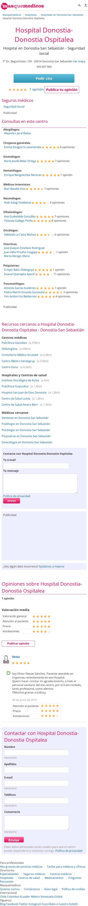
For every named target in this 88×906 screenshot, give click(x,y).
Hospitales (6, 878)
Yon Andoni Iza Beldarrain (20, 296)
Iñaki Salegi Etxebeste (17, 202)
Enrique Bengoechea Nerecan (23, 175)
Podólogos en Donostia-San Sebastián (26, 424)
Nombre (9, 747)
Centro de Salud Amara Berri (20, 404)
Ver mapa (79, 61)
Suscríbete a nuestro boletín (60, 904)
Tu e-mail (9, 460)
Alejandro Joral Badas (17, 133)
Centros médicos (61, 874)
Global (58, 896)
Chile (3, 896)
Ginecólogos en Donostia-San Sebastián (27, 442)
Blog (3, 904)
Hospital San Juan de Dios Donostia (24, 392)
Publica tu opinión (62, 89)
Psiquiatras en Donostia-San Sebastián (26, 436)
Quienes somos (10, 889)
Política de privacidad (16, 496)
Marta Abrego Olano (17, 256)
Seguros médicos (34, 874)
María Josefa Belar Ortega (20, 161)
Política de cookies (73, 889)
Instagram (35, 904)
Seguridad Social (14, 106)
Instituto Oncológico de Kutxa (20, 380)
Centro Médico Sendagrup (18, 361)
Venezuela (47, 896)
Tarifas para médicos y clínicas (66, 866)
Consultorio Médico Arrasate (20, 355)
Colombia (13, 896)
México (35, 896)
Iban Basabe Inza (14, 188)
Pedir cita (44, 78)
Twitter (23, 904)
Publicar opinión (18, 643)
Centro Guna (10, 367)
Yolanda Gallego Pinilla (18, 220)
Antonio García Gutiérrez (20, 288)
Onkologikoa (9, 349)
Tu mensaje (11, 471)
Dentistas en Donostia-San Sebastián (25, 418)
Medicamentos (54, 878)
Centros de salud (29, 878)
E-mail (8, 777)
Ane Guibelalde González (20, 216)
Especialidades (9, 874)
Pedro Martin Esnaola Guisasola (24, 292)
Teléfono (10, 795)
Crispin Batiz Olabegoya (19, 270)
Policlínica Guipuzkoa (15, 386)
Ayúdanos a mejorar (52, 566)
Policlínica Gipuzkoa (14, 343)
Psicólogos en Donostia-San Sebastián (26, 430)
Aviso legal (50, 889)
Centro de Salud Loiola (16, 398)
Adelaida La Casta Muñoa (20, 234)
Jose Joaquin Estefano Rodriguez (24, 248)
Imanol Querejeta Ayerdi (19, 274)
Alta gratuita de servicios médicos (21, 866)
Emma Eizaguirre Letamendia (22, 147)
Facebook (12, 904)
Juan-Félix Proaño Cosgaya (20, 252)
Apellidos (10, 764)
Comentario (12, 812)
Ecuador (25, 896)
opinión (37, 89)
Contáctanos (32, 889)
